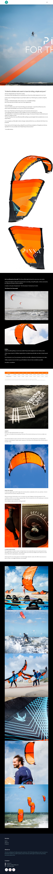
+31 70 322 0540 (10, 866)
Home (6, 841)
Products (7, 844)
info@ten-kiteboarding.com (12, 864)
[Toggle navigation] (47, 2)
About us (7, 842)
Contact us (9, 863)
